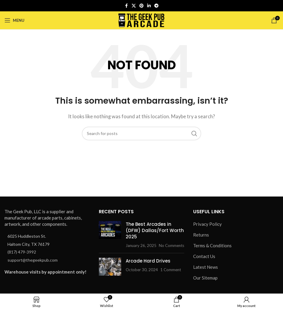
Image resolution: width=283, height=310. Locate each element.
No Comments (171, 245)
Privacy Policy (207, 224)
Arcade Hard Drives (148, 261)
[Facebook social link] (126, 6)
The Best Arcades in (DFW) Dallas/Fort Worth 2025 (155, 230)
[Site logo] (141, 19)
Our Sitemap (205, 277)
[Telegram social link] (156, 6)
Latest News (205, 267)
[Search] (141, 133)
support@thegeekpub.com (32, 260)
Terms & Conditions (212, 245)
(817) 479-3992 (21, 251)
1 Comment (170, 269)
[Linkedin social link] (149, 6)
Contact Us (204, 256)
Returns (201, 234)
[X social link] (134, 6)
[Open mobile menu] (14, 20)
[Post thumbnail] (110, 234)
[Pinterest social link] (141, 6)
